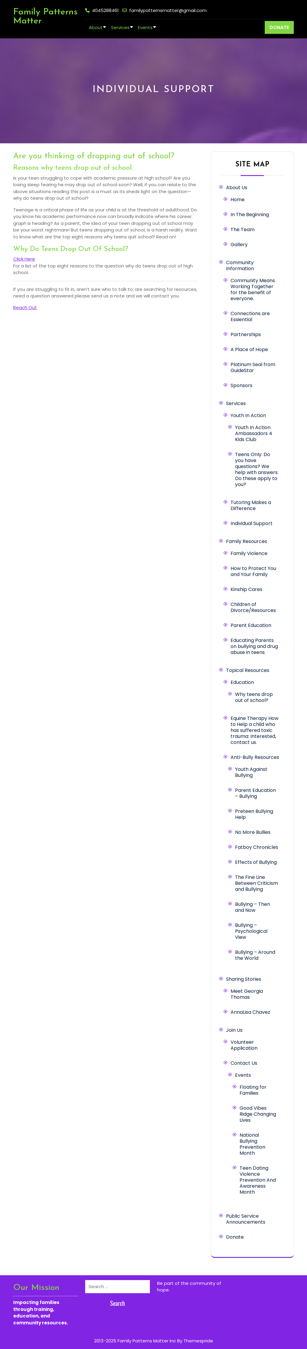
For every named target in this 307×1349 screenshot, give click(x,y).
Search (117, 1303)
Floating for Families (253, 1090)
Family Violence (249, 553)
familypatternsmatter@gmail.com (168, 10)
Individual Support (252, 523)
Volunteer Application (244, 1045)
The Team (243, 229)
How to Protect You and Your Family (253, 571)
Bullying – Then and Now (252, 907)
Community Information (240, 265)
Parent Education (251, 625)
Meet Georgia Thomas (247, 994)
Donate (235, 1237)
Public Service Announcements (245, 1219)
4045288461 (105, 10)
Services (120, 27)
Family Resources (246, 541)
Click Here (24, 259)
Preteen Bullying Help (254, 814)
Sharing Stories (243, 979)
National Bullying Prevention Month (252, 1144)
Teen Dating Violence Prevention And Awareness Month (258, 1180)
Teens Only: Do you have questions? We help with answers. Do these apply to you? (257, 469)
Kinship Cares (246, 589)
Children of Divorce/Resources (253, 607)
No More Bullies (252, 832)
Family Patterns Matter (45, 16)
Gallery (239, 244)
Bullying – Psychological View (251, 931)
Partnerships (246, 334)
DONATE (279, 27)
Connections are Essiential (250, 316)
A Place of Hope (249, 349)
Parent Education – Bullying (255, 793)
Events (145, 27)
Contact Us (244, 1063)
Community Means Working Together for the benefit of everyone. (253, 289)
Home (238, 199)
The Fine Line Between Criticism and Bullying (256, 883)
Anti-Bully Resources (255, 757)
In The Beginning (250, 214)
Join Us (234, 1030)
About (96, 27)
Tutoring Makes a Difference (251, 505)
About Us (236, 187)
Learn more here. (189, 1290)
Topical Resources (247, 670)
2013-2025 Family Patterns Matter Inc (135, 1341)
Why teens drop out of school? (254, 697)
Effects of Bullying (256, 862)
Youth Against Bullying (251, 772)
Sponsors (241, 385)
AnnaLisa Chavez (250, 1012)
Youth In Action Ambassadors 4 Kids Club (253, 433)
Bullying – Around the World (255, 955)
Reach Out (25, 307)
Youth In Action (248, 415)
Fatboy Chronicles (256, 847)
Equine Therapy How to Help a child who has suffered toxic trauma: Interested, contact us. (255, 730)
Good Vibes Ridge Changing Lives (258, 1114)
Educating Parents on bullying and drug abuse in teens (254, 646)
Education (242, 682)
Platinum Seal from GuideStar (253, 367)
